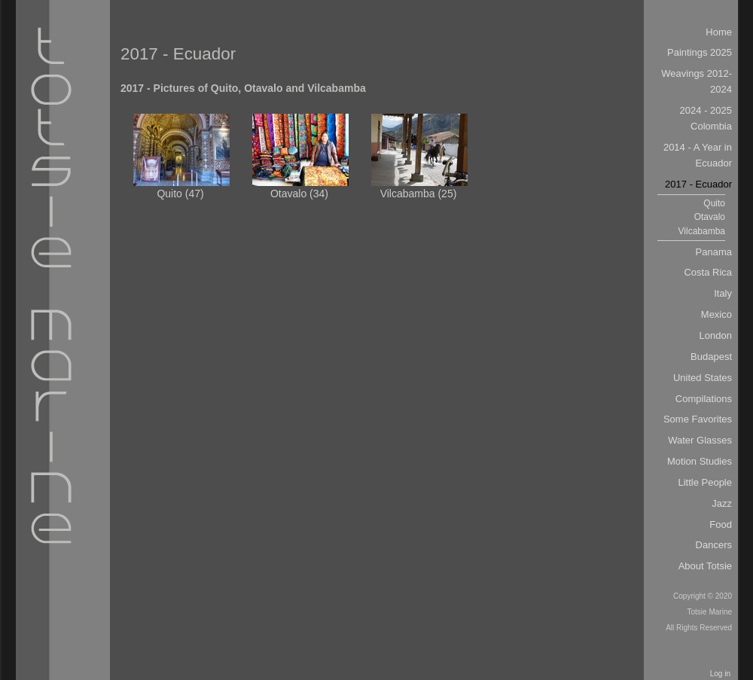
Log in (720, 673)
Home (719, 32)
